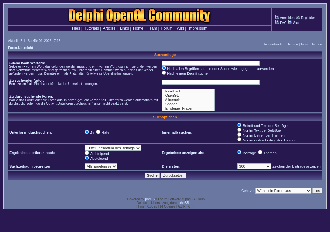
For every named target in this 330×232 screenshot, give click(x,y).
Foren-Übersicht (20, 48)
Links (124, 28)
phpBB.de (186, 203)
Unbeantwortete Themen (280, 44)
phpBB (150, 199)
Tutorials (91, 28)
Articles (109, 28)
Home (138, 28)
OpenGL (188, 95)
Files (76, 28)
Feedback (188, 91)
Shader (188, 104)
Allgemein (188, 100)
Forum (166, 28)
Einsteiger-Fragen (188, 108)
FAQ (280, 22)
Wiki (180, 28)
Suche (295, 22)
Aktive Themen (311, 44)
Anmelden (284, 18)
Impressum (197, 28)
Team (152, 28)
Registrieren (307, 18)
